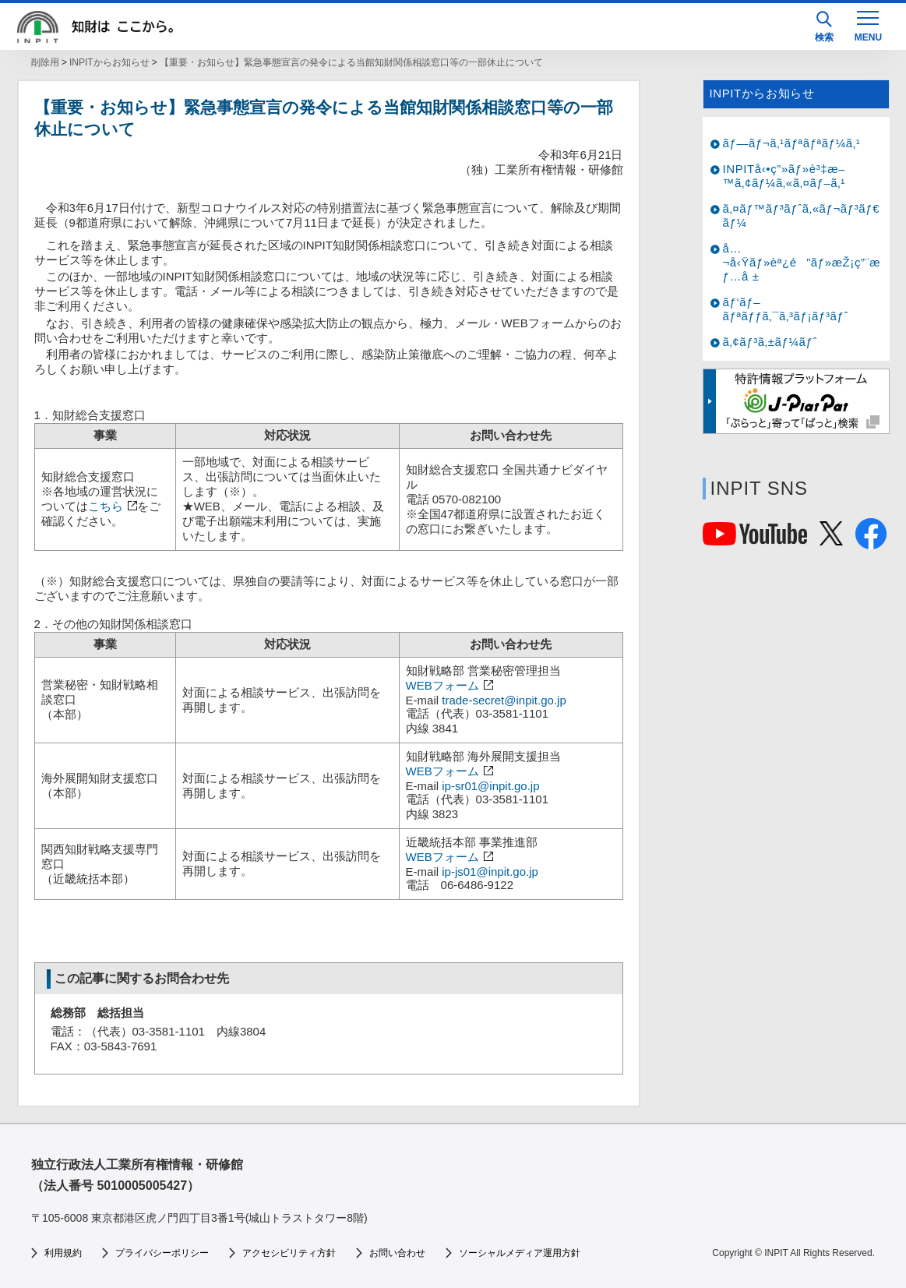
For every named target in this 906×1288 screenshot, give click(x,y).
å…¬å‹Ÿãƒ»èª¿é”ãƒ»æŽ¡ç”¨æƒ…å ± (802, 262)
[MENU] (868, 25)
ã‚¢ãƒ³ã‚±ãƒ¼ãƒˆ (770, 341)
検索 (824, 27)
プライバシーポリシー (162, 1252)
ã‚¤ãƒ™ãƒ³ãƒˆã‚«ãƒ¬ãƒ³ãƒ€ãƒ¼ (801, 215)
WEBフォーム (442, 685)
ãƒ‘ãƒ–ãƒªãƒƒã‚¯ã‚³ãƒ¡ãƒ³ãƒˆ (786, 309)
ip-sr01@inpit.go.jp (490, 785)
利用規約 (63, 1252)
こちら (105, 506)
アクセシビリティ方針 (289, 1252)
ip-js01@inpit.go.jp (490, 871)
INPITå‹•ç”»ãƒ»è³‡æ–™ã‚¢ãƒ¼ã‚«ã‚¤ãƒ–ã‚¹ (784, 175)
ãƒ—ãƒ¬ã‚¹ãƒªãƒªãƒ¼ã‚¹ (792, 143)
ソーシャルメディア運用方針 (519, 1252)
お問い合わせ (397, 1252)
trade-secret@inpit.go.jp (504, 700)
